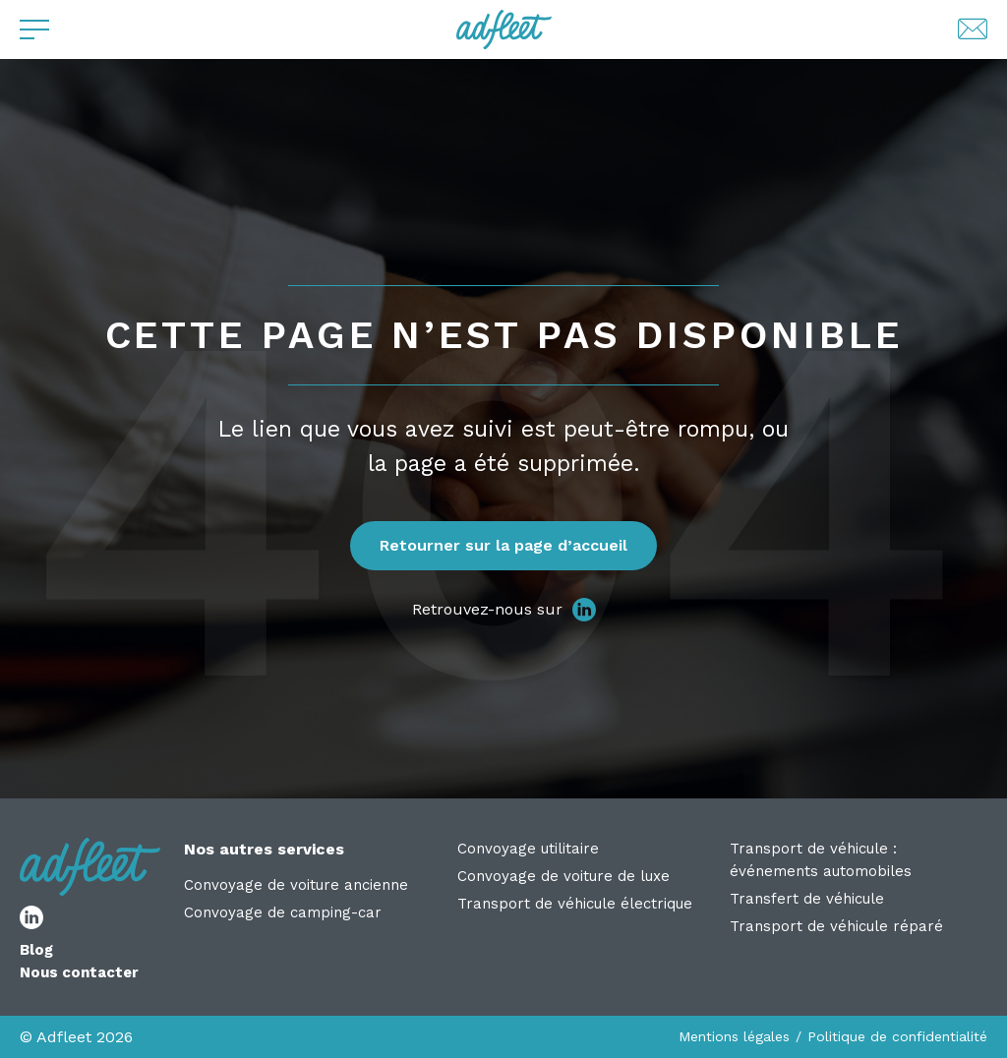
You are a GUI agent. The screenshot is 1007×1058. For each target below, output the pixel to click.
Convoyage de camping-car (283, 912)
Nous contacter (79, 972)
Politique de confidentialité (897, 1036)
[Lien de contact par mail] (972, 29)
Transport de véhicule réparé (836, 926)
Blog (36, 950)
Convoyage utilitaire (528, 848)
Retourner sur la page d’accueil (503, 545)
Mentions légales (734, 1036)
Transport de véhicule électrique (574, 903)
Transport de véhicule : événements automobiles (821, 860)
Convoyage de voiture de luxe (563, 876)
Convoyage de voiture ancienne (296, 885)
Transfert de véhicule (807, 899)
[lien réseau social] (584, 609)
